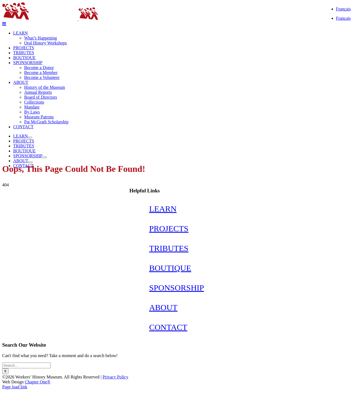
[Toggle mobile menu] (4, 23)
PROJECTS (168, 228)
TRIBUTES (168, 248)
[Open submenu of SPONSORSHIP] (45, 157)
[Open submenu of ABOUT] (30, 162)
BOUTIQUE (170, 267)
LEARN (163, 208)
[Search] (5, 371)
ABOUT (163, 307)
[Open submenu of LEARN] (30, 137)
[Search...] (26, 365)
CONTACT (168, 327)
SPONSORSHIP (176, 287)
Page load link (14, 386)
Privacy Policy (115, 377)
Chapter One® (37, 382)
